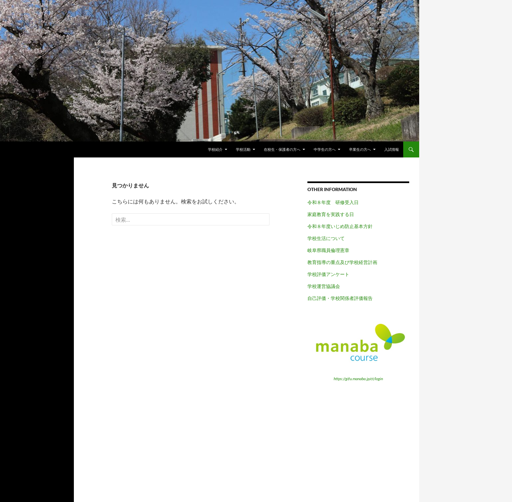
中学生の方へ (325, 149)
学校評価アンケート (328, 274)
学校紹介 (215, 149)
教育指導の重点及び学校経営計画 (342, 262)
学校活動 (243, 149)
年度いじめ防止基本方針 (347, 226)
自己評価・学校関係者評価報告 (340, 298)
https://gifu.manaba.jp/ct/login (358, 378)
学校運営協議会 (323, 286)
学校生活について (326, 238)
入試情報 (391, 149)
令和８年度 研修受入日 (333, 202)
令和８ (314, 226)
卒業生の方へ (360, 149)
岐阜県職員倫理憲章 (328, 250)
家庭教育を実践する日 (330, 214)
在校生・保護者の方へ (282, 149)
